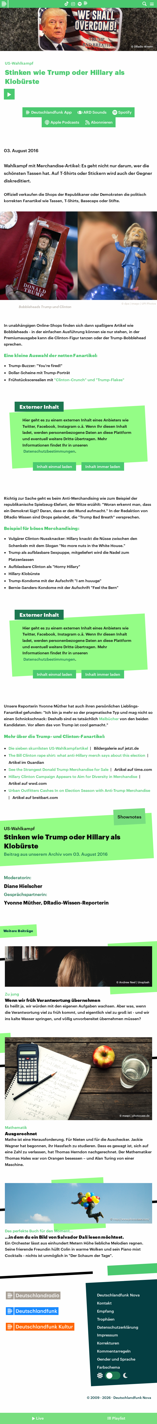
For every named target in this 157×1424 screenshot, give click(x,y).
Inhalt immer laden (102, 466)
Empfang (105, 1311)
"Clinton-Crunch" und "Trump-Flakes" (89, 379)
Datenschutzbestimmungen (49, 451)
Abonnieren (99, 122)
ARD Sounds (92, 112)
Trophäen (106, 1319)
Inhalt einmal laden (54, 466)
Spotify (122, 112)
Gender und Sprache (116, 1359)
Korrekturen (108, 1343)
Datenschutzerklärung (117, 1327)
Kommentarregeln (114, 1351)
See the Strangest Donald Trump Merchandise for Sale (58, 769)
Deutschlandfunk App (48, 112)
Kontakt (104, 1303)
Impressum (107, 1335)
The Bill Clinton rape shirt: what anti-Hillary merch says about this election (77, 755)
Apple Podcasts (62, 122)
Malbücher (109, 718)
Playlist (118, 1418)
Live (40, 1418)
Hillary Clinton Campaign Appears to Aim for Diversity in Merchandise (73, 776)
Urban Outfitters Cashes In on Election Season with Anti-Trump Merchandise (79, 790)
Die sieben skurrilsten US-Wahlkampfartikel (48, 748)
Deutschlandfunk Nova (118, 1295)
